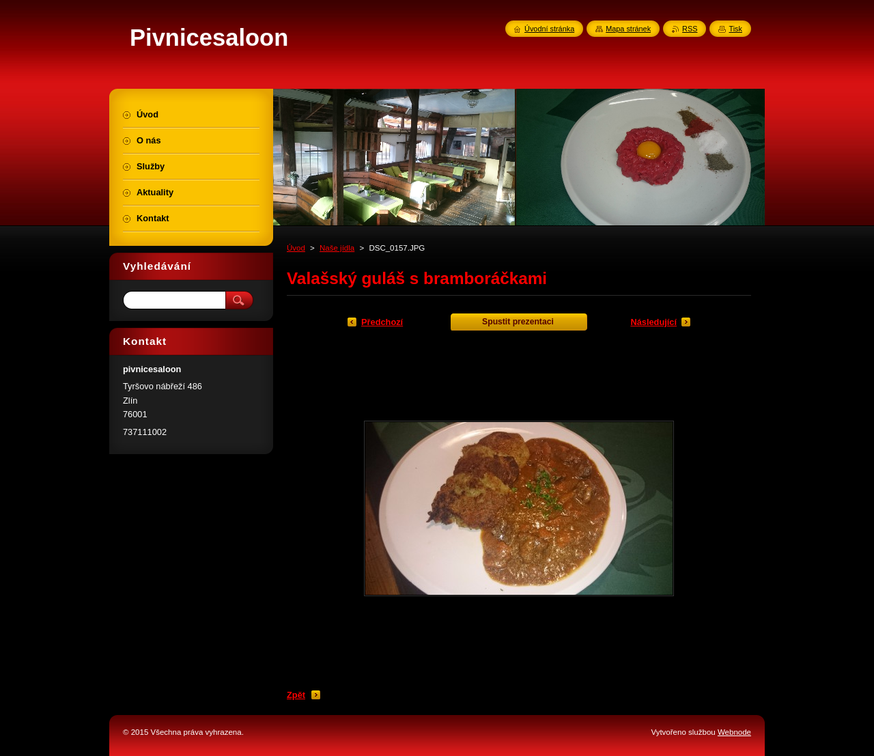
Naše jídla (337, 248)
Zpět (296, 695)
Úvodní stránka (549, 29)
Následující (653, 322)
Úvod (296, 248)
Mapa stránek (628, 29)
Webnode (734, 732)
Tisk (735, 29)
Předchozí (382, 322)
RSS (689, 29)
